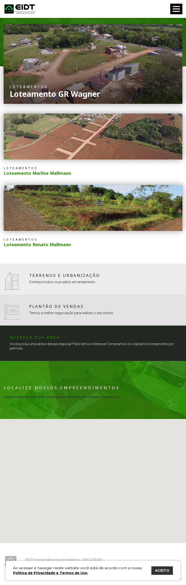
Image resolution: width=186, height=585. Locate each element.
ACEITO (162, 570)
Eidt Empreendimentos (20, 9)
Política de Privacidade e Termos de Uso (50, 573)
